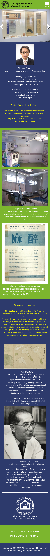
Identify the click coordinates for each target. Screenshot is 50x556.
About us (35, 536)
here (40, 335)
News (22, 532)
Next (47, 26)
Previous (2, 26)
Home (14, 532)
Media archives (18, 536)
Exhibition (33, 532)
